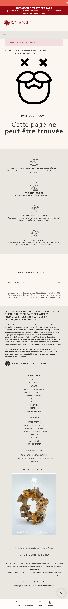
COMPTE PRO (34, 435)
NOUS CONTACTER (34, 444)
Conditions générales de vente (34, 455)
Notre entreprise (34, 422)
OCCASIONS (34, 408)
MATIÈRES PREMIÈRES (34, 395)
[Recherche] (29, 604)
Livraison (34, 461)
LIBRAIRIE (34, 405)
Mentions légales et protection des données (34, 458)
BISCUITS (34, 380)
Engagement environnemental (34, 432)
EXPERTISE (34, 438)
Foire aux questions (34, 428)
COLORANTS (34, 383)
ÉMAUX (34, 386)
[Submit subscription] (59, 282)
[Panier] (17, 604)
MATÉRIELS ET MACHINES (33, 392)
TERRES (34, 402)
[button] (34, 35)
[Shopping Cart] (61, 593)
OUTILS (34, 399)
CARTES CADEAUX (34, 411)
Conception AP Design (34, 581)
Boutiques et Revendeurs (34, 425)
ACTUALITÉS (34, 441)
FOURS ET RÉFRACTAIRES (34, 389)
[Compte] (50, 604)
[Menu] (40, 604)
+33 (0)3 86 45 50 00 (36, 554)
